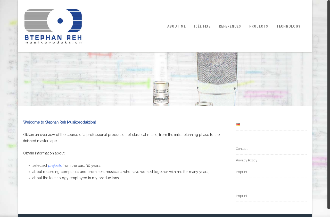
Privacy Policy (246, 160)
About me (176, 26)
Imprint (241, 172)
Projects (258, 26)
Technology (288, 26)
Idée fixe (202, 26)
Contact (242, 149)
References (230, 26)
